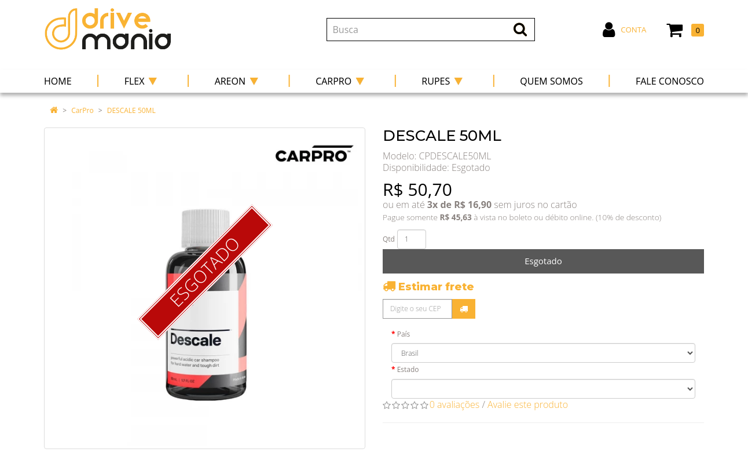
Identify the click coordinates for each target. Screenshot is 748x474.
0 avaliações (455, 404)
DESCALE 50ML (131, 110)
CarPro (82, 110)
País (403, 334)
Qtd (389, 239)
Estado (408, 369)
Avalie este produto (527, 404)
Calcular (464, 309)
